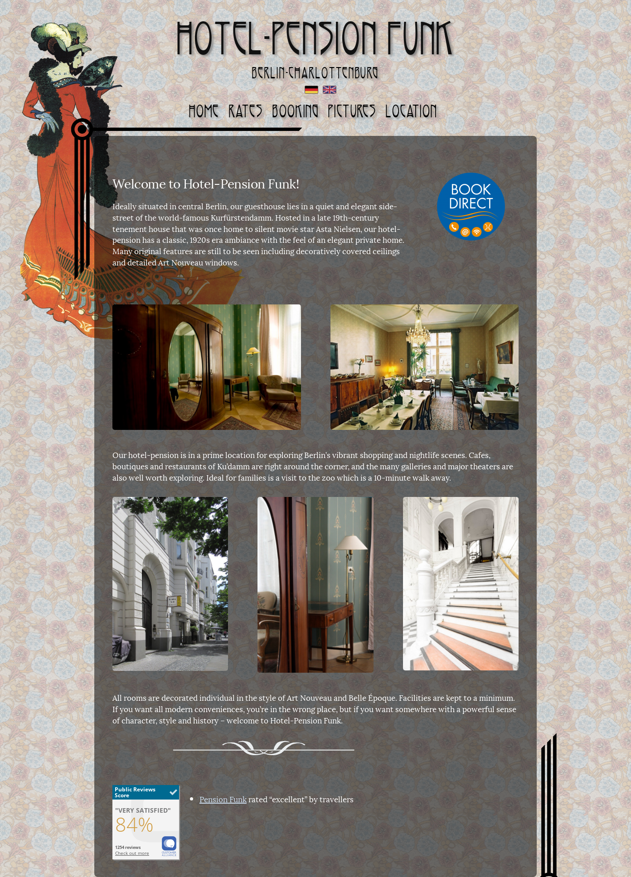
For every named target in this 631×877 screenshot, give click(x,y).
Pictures (352, 111)
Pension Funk (223, 799)
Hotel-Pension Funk (316, 38)
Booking (295, 111)
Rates (246, 111)
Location (411, 111)
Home (204, 111)
